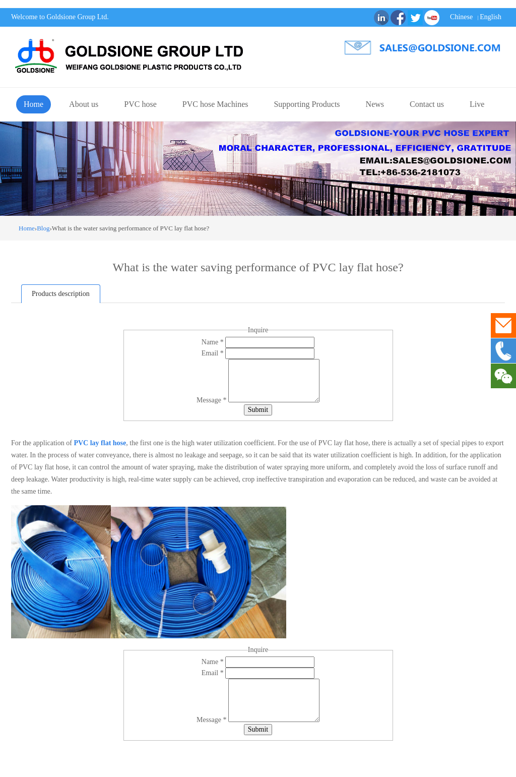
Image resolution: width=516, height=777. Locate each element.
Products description (61, 293)
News (375, 104)
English (490, 17)
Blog (43, 228)
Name (213, 342)
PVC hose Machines (215, 104)
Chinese (461, 17)
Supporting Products (307, 104)
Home (33, 104)
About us (83, 104)
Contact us (427, 104)
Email (213, 353)
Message (212, 400)
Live (477, 104)
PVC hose (140, 104)
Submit (258, 409)
